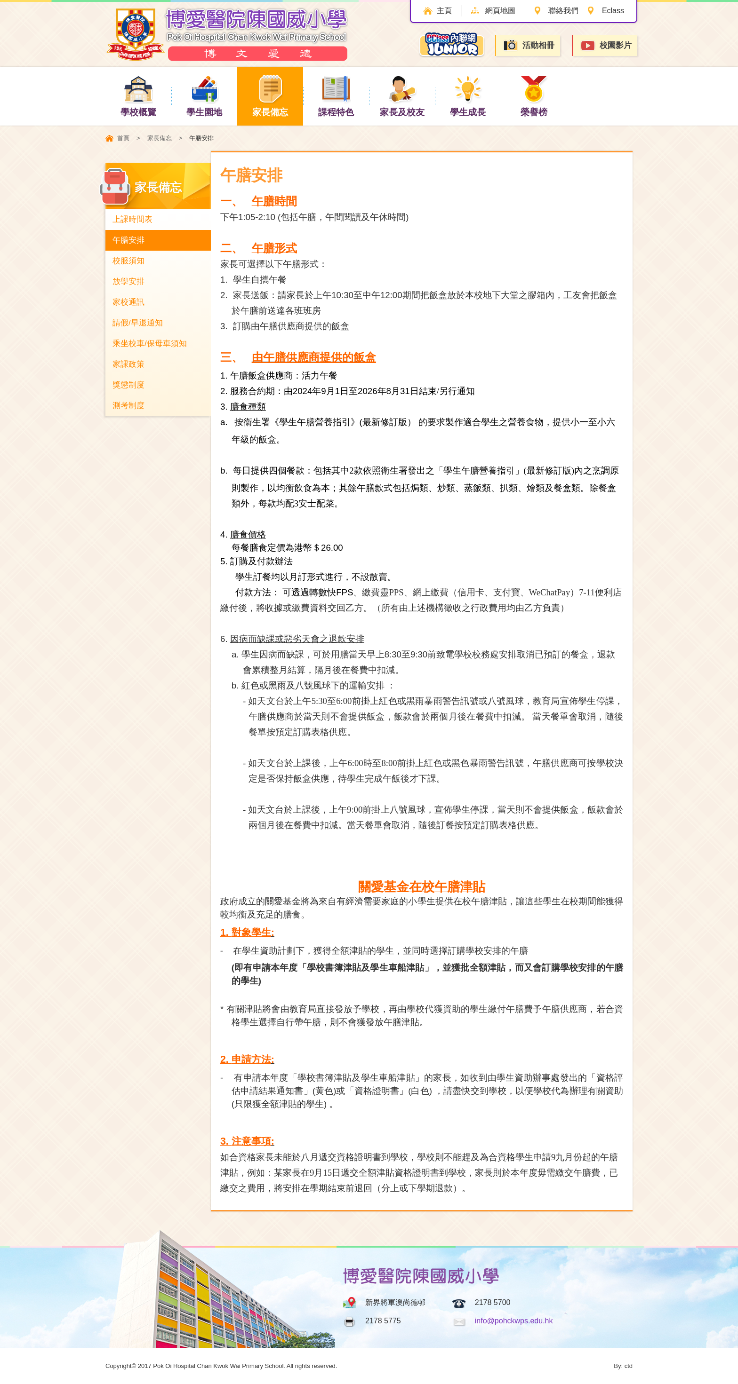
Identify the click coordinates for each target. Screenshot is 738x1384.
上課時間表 (132, 219)
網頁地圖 (500, 11)
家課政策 (128, 364)
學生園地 (204, 95)
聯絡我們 (563, 11)
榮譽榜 (534, 95)
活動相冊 (528, 45)
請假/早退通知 (137, 322)
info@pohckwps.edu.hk (514, 1321)
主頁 (443, 11)
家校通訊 (128, 302)
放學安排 (128, 281)
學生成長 (468, 95)
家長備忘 (270, 95)
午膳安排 (128, 240)
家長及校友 (402, 95)
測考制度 (128, 405)
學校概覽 (138, 95)
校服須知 (128, 260)
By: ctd (623, 1365)
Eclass (613, 11)
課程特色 (336, 95)
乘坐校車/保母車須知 (149, 343)
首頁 (123, 138)
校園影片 (606, 46)
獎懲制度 (128, 384)
